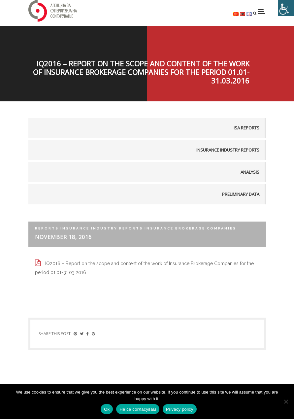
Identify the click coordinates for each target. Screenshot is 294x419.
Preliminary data (240, 194)
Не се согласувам (137, 409)
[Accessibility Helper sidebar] (286, 8)
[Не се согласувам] (285, 401)
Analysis (250, 172)
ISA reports (246, 128)
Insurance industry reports (227, 150)
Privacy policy (179, 409)
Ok (107, 409)
